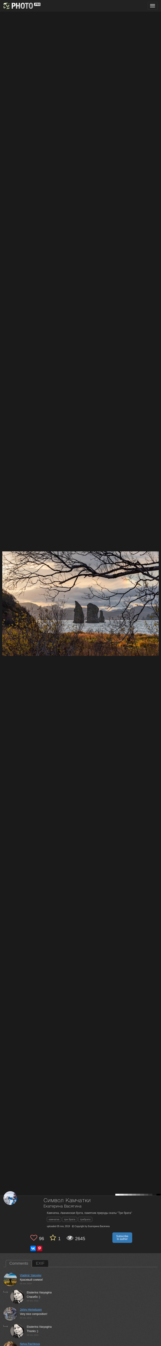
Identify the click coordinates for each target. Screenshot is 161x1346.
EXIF (40, 1263)
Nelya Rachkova (30, 1344)
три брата (69, 1219)
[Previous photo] (4, 585)
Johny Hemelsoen (31, 1309)
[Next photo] (156, 585)
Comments (18, 1263)
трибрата (85, 1219)
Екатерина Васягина (62, 1206)
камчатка (54, 1219)
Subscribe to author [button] (122, 1238)
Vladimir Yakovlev (30, 1275)
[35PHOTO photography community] (21, 6)
